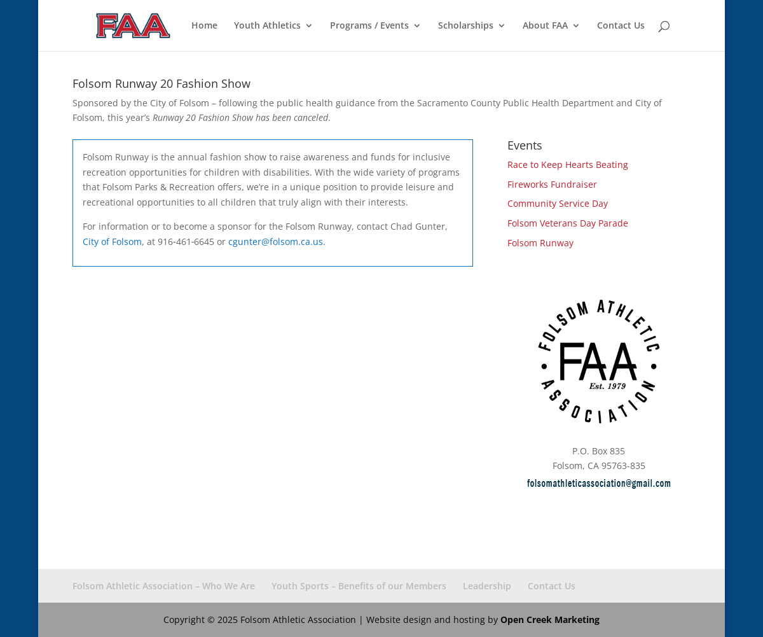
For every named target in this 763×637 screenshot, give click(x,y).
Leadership (487, 586)
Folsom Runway (540, 243)
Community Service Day (557, 203)
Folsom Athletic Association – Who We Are (163, 586)
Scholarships (465, 26)
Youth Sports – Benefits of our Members (359, 586)
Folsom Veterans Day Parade (567, 223)
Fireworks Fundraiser (552, 184)
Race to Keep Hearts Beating (567, 164)
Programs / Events (369, 26)
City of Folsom (112, 241)
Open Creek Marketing (550, 619)
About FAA (545, 26)
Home (204, 26)
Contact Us (621, 26)
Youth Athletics (267, 26)
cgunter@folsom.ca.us (275, 241)
